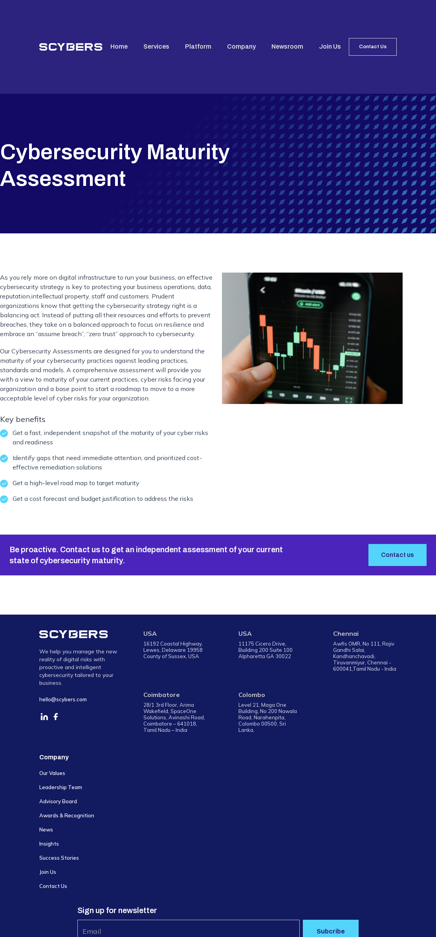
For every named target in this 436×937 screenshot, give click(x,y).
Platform (198, 46)
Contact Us (373, 46)
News (46, 829)
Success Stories (59, 858)
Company (241, 46)
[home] (71, 46)
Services (156, 46)
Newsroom (287, 46)
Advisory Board (58, 801)
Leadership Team (60, 787)
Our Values (52, 773)
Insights (49, 844)
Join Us (330, 46)
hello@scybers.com (63, 699)
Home (119, 46)
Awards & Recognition (66, 815)
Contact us (397, 554)
